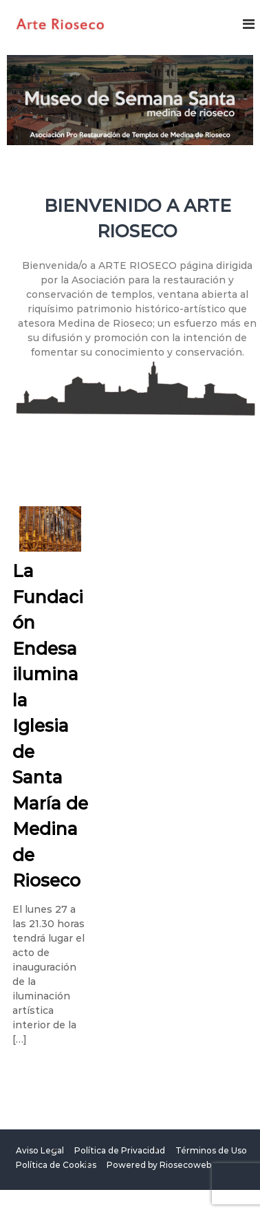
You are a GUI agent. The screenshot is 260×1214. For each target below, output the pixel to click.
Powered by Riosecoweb (159, 1165)
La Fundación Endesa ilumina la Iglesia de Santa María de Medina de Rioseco (50, 726)
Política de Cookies (56, 1165)
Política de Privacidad (119, 1150)
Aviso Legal (40, 1150)
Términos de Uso (211, 1150)
